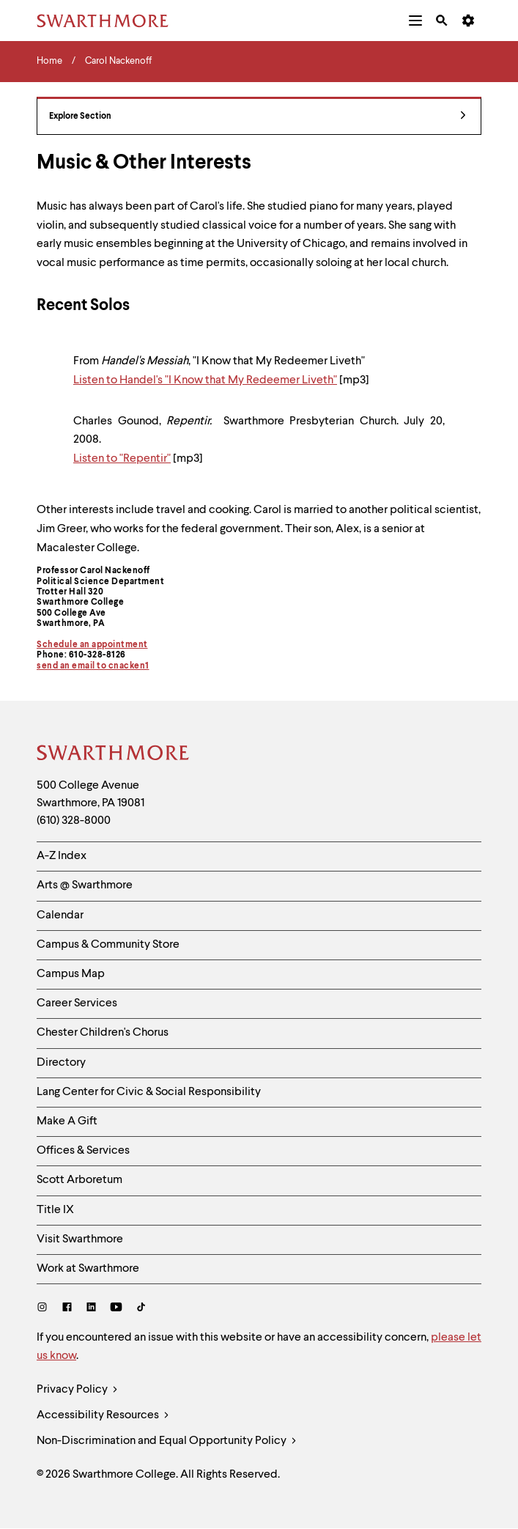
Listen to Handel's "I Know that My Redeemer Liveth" (205, 380)
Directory (61, 1063)
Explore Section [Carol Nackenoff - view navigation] (257, 117)
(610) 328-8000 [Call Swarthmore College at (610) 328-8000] (74, 821)
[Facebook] (67, 1309)
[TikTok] (141, 1309)
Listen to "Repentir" (122, 459)
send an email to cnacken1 (93, 666)
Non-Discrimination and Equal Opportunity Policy (167, 1441)
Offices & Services (83, 1151)
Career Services (77, 1003)
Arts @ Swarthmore (85, 885)
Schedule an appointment (92, 645)
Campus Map (71, 974)
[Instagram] (45, 1309)
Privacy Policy (77, 1390)
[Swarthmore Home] (113, 755)
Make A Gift (67, 1121)
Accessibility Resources (103, 1416)
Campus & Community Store (108, 945)
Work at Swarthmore (88, 1269)
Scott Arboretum (79, 1180)
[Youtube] (116, 1309)
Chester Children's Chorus (103, 1033)
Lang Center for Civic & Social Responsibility (149, 1092)
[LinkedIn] (91, 1309)
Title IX (55, 1210)
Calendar (60, 915)
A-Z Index (61, 856)
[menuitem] (415, 20)
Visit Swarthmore (80, 1239)
